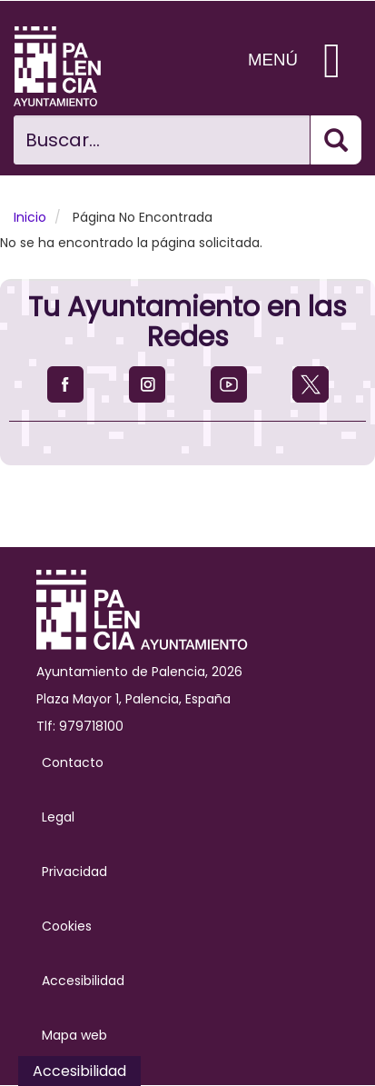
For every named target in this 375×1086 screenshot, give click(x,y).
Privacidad (74, 871)
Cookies (67, 926)
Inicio (30, 217)
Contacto (73, 762)
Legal (58, 817)
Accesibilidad (83, 980)
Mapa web (74, 1035)
